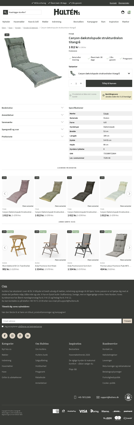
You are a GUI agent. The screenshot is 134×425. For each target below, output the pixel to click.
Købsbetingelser (110, 354)
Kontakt (113, 3)
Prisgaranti (40, 371)
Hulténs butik (41, 354)
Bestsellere (74, 349)
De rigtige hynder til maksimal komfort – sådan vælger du (82, 362)
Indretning (6, 360)
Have (10, 27)
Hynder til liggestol (30, 27)
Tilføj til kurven (109, 83)
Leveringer (107, 360)
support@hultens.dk (69, 300)
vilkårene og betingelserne (30, 326)
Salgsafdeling (41, 360)
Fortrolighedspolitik (111, 377)
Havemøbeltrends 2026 (79, 354)
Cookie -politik (109, 383)
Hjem (4, 27)
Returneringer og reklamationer (117, 366)
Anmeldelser (41, 383)
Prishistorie (73, 51)
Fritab (71, 34)
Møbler (5, 354)
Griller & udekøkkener (11, 377)
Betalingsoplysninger (112, 371)
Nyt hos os (6, 349)
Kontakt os (107, 349)
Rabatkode (40, 377)
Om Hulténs (40, 349)
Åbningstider (124, 3)
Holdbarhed (40, 366)
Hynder (18, 27)
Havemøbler (7, 366)
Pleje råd (73, 369)
